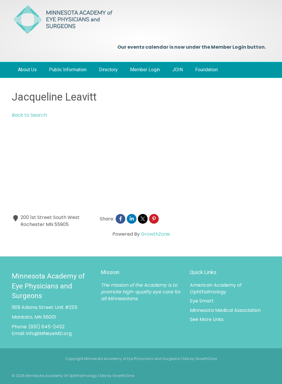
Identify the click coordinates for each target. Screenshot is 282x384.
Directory (108, 69)
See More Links (207, 319)
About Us (27, 69)
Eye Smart (202, 301)
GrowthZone (155, 234)
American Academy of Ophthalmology (216, 288)
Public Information (68, 69)
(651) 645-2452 (46, 326)
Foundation (206, 69)
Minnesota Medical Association (225, 310)
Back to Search (29, 115)
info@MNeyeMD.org (49, 333)
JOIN (177, 69)
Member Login (145, 69)
